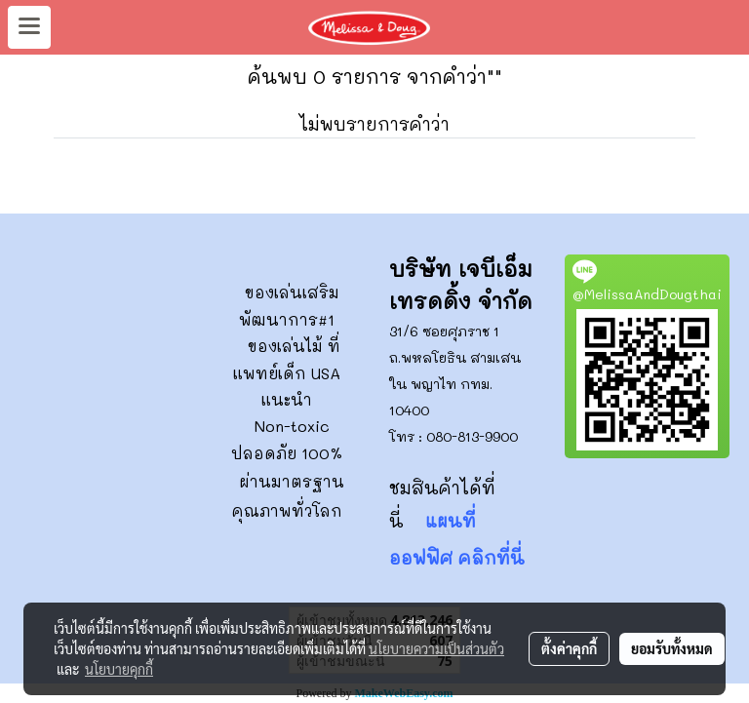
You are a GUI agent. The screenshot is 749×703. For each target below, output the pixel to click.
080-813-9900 (472, 436)
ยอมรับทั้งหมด (672, 648)
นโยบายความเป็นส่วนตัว (436, 648)
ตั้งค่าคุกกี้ (569, 648)
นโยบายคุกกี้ (119, 669)
